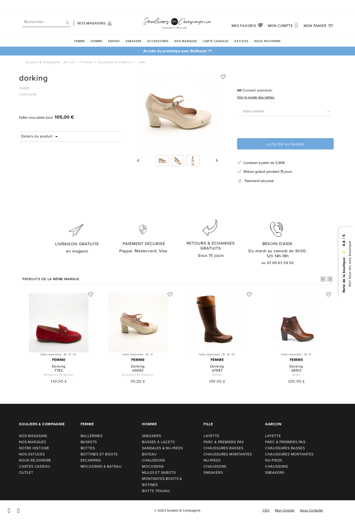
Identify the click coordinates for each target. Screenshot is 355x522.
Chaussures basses (223, 448)
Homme (96, 30)
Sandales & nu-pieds (162, 448)
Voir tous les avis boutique (349, 263)
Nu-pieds (212, 460)
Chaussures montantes (228, 454)
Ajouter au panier (285, 144)
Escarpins (91, 460)
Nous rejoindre (267, 30)
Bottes (88, 448)
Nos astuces (32, 454)
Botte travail (156, 490)
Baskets (89, 442)
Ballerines (92, 435)
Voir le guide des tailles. (256, 97)
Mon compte (285, 510)
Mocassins (153, 466)
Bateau (149, 454)
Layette (211, 435)
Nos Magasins (33, 435)
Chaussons (153, 460)
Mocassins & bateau (101, 466)
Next (330, 279)
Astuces (241, 30)
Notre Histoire (34, 448)
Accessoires (158, 30)
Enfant (114, 30)
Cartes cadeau (34, 466)
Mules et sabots (158, 472)
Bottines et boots (99, 454)
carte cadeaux (216, 30)
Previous (323, 279)
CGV (265, 510)
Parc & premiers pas (224, 442)
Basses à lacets (158, 442)
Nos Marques (185, 30)
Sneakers (134, 30)
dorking (59, 366)
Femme (79, 30)
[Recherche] (46, 11)
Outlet (26, 472)
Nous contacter (311, 510)
